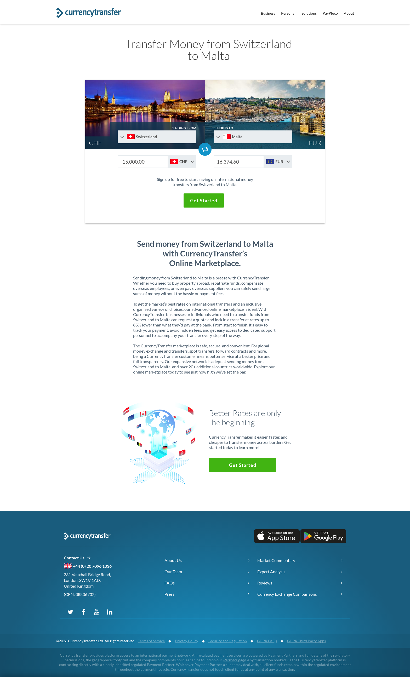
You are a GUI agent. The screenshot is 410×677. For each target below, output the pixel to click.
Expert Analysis (271, 571)
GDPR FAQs (267, 641)
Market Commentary (276, 560)
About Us (173, 560)
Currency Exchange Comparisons (287, 594)
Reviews (264, 582)
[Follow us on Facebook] (83, 611)
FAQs (169, 582)
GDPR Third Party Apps (306, 641)
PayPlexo (330, 13)
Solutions (309, 13)
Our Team (173, 571)
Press (169, 594)
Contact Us (77, 558)
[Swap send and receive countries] (205, 149)
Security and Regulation (227, 641)
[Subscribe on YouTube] (96, 611)
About (349, 13)
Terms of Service (151, 641)
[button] (204, 200)
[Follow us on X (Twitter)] (70, 611)
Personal (288, 13)
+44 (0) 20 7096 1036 (92, 566)
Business (268, 13)
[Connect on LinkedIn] (109, 611)
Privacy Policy (186, 641)
